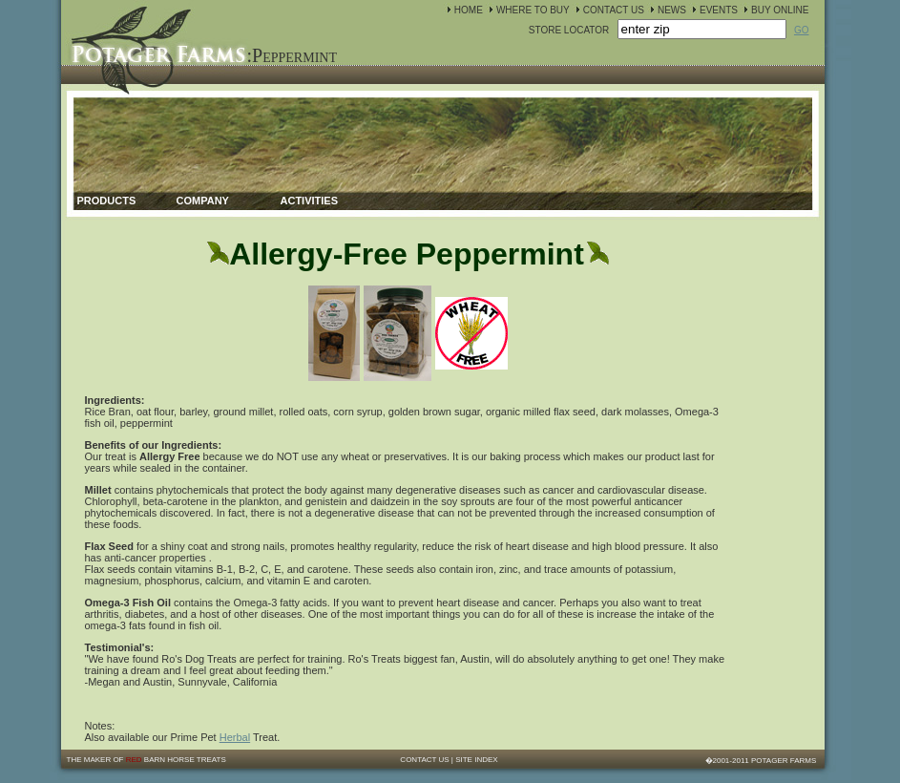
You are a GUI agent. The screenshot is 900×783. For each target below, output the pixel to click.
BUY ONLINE (779, 10)
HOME (468, 10)
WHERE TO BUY (533, 10)
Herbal (235, 737)
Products (106, 200)
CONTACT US (613, 10)
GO (801, 30)
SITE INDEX (476, 759)
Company (203, 200)
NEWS (672, 10)
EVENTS (719, 10)
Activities (310, 200)
